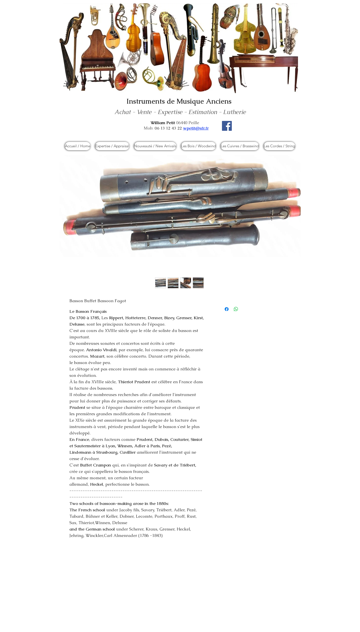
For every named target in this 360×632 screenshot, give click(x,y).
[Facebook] (227, 126)
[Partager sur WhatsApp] (236, 309)
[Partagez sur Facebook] (227, 309)
